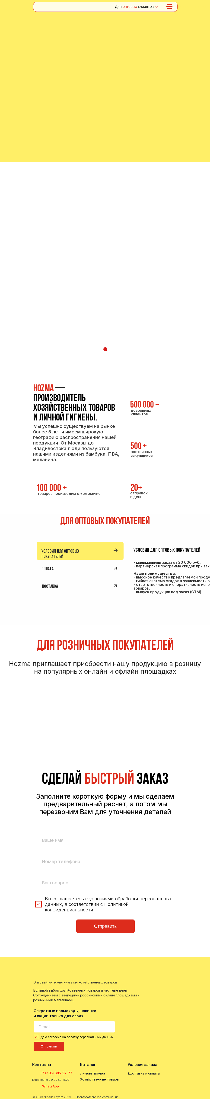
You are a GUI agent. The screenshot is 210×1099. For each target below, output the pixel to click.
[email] (74, 1026)
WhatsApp (50, 1086)
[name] (105, 840)
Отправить (105, 926)
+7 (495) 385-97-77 (56, 1073)
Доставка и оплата (144, 1073)
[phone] (105, 861)
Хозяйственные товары (99, 1079)
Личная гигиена (92, 1073)
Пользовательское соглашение (97, 1097)
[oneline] (105, 883)
